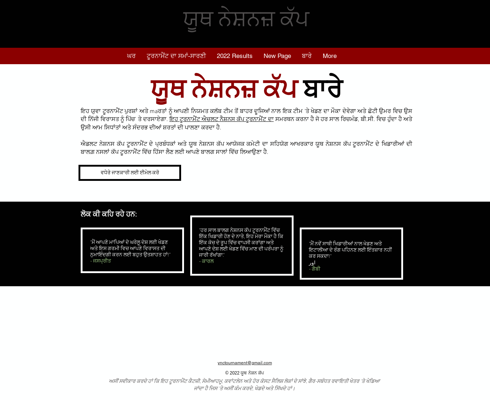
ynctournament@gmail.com (245, 362)
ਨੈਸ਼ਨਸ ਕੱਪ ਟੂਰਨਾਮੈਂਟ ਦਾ (246, 119)
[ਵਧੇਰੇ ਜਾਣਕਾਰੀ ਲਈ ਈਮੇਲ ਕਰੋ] (130, 173)
